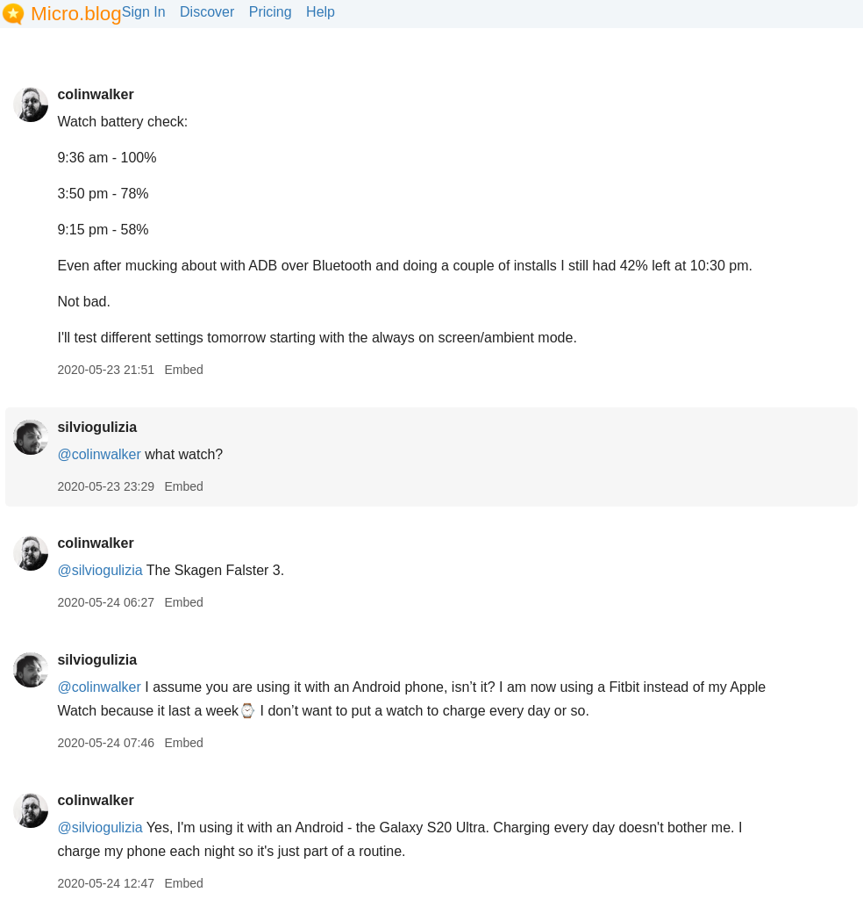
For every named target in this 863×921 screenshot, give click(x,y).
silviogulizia (97, 427)
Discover (207, 11)
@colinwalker (98, 454)
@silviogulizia (99, 570)
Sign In (144, 11)
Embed (183, 370)
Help (320, 11)
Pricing (270, 11)
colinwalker (95, 94)
